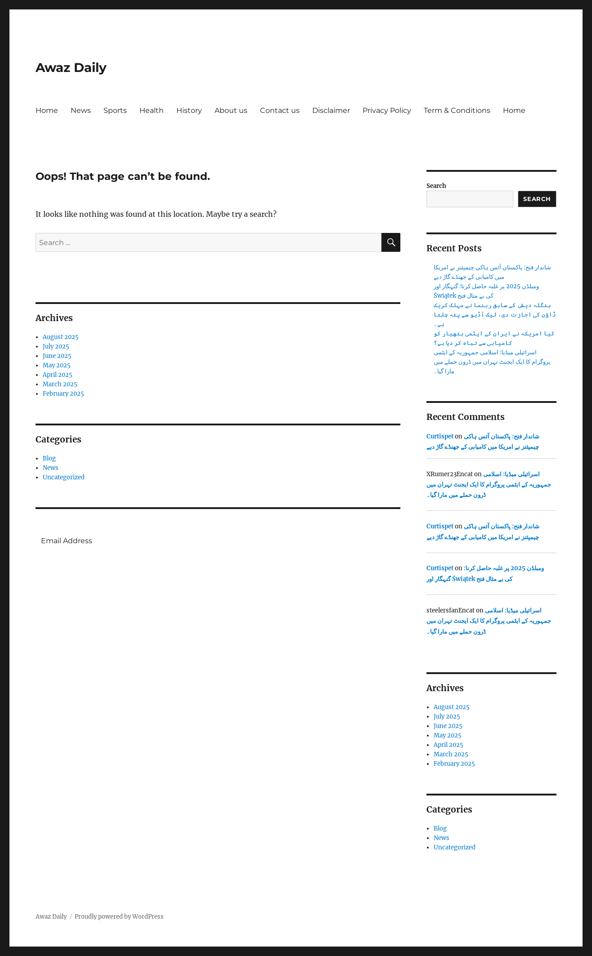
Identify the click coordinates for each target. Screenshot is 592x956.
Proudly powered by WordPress (119, 916)
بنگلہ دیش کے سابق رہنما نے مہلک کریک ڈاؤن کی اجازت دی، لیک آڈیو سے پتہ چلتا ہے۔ (495, 314)
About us (231, 110)
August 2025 (61, 337)
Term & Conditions (457, 110)
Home (47, 110)
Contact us (280, 110)
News (81, 110)
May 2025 (57, 365)
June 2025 (57, 356)
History (189, 110)
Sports (115, 110)
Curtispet (439, 436)
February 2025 (63, 394)
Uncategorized (64, 477)
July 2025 (56, 346)
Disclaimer (331, 110)
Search (436, 186)
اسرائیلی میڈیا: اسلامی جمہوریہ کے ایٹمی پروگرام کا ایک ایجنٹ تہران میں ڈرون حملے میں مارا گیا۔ (492, 361)
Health (151, 110)
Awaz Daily (71, 67)
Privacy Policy (387, 110)
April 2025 (57, 375)
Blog (49, 458)
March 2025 (60, 384)
